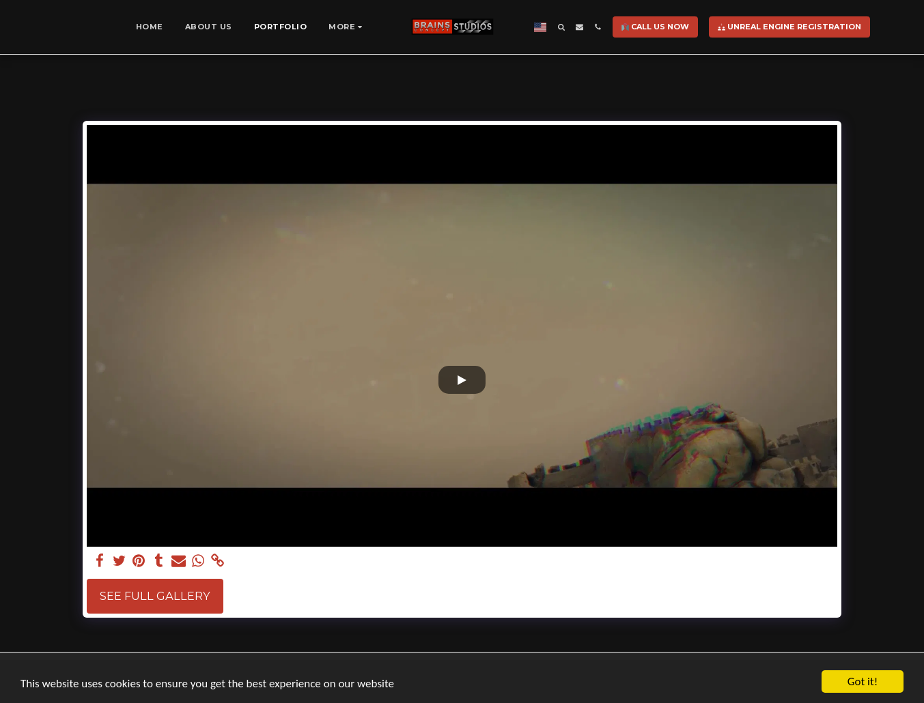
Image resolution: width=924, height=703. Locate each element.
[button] (561, 27)
